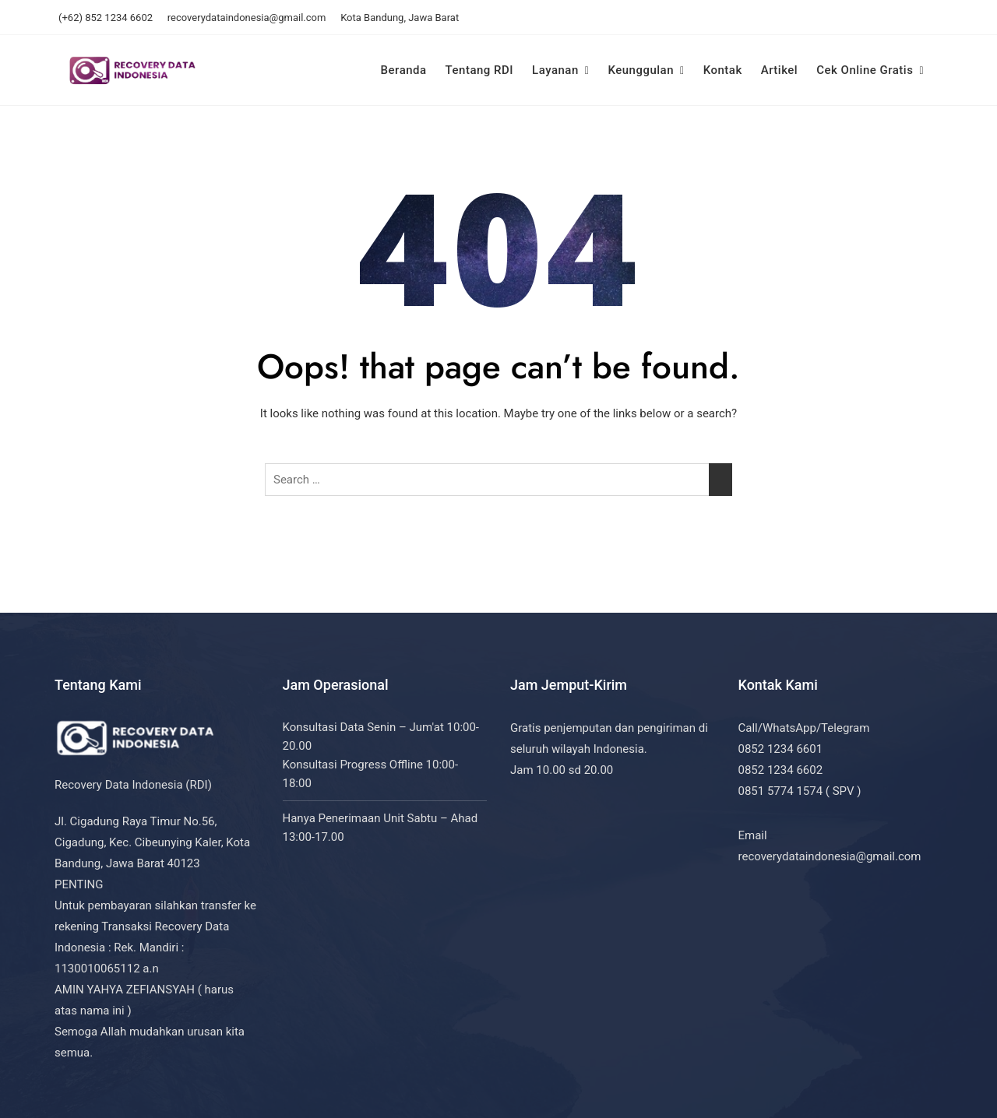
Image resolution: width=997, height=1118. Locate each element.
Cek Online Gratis (864, 70)
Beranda (404, 70)
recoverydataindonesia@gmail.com (246, 17)
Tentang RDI (479, 70)
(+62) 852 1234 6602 (105, 17)
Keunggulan (641, 70)
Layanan (555, 70)
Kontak (722, 70)
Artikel (779, 70)
